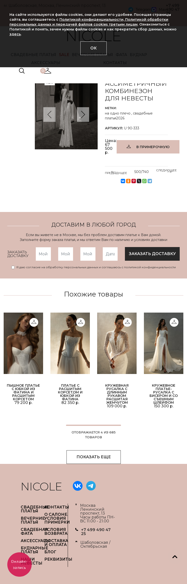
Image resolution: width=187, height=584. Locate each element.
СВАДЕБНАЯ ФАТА (34, 531)
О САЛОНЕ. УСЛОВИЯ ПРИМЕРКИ (57, 518)
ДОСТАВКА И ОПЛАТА (56, 542)
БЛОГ (50, 552)
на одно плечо (118, 113)
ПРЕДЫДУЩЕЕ (116, 172)
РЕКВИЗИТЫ (58, 559)
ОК (93, 48)
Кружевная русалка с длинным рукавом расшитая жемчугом (117, 393)
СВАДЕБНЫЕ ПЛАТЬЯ (35, 509)
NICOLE (41, 486)
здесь (15, 34)
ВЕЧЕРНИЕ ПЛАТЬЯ (33, 520)
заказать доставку (152, 253)
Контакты (56, 507)
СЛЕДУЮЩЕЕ (166, 171)
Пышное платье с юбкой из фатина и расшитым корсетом (23, 392)
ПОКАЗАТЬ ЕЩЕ (93, 457)
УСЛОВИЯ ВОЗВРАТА (55, 531)
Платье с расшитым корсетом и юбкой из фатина (70, 392)
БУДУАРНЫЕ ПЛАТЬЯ (34, 550)
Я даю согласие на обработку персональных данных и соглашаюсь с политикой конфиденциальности (96, 267)
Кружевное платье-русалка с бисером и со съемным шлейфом (164, 393)
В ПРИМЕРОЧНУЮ (152, 147)
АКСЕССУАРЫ (35, 540)
